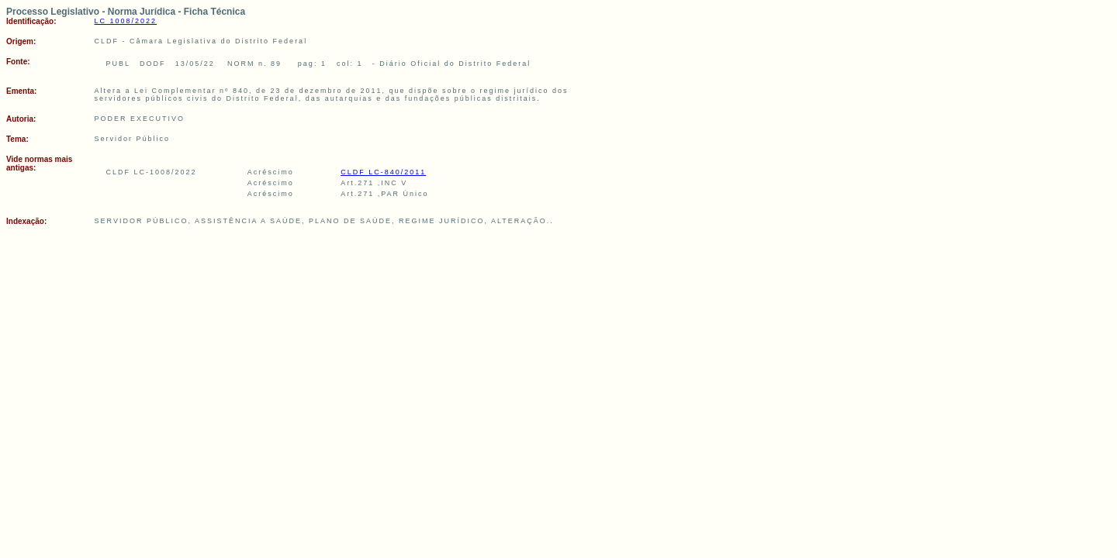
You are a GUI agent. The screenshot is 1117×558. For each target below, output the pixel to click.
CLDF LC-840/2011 (383, 172)
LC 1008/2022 (126, 21)
